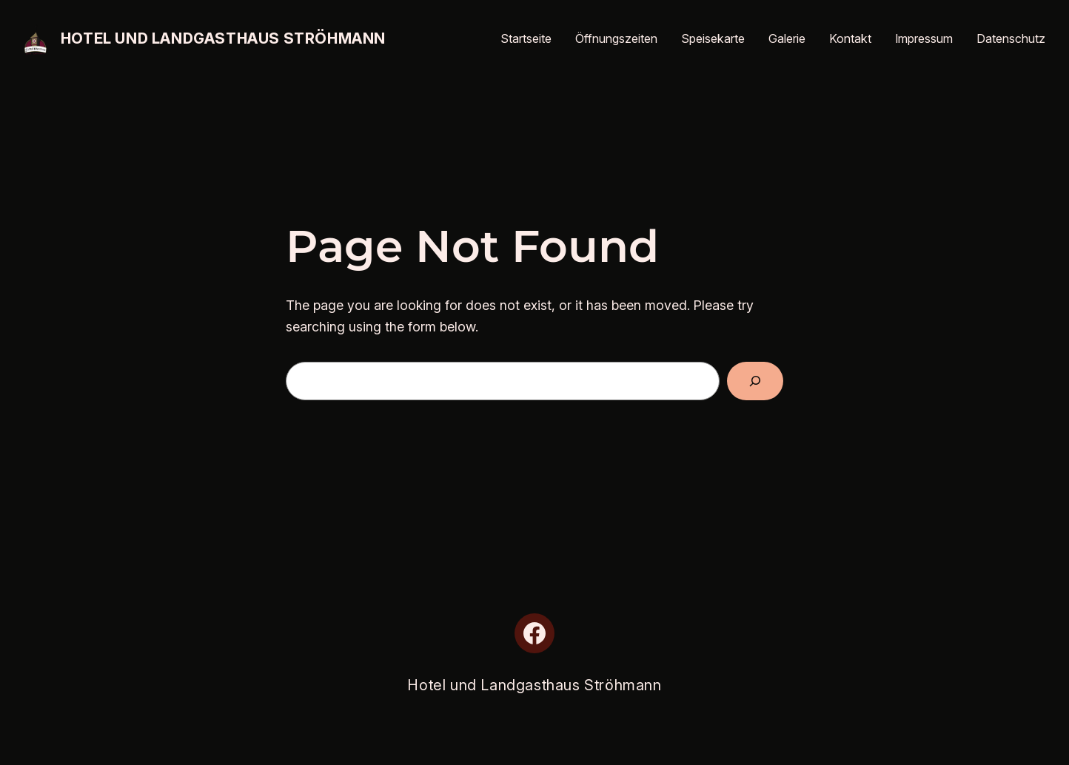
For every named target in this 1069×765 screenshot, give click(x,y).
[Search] (755, 381)
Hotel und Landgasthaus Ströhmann (223, 38)
